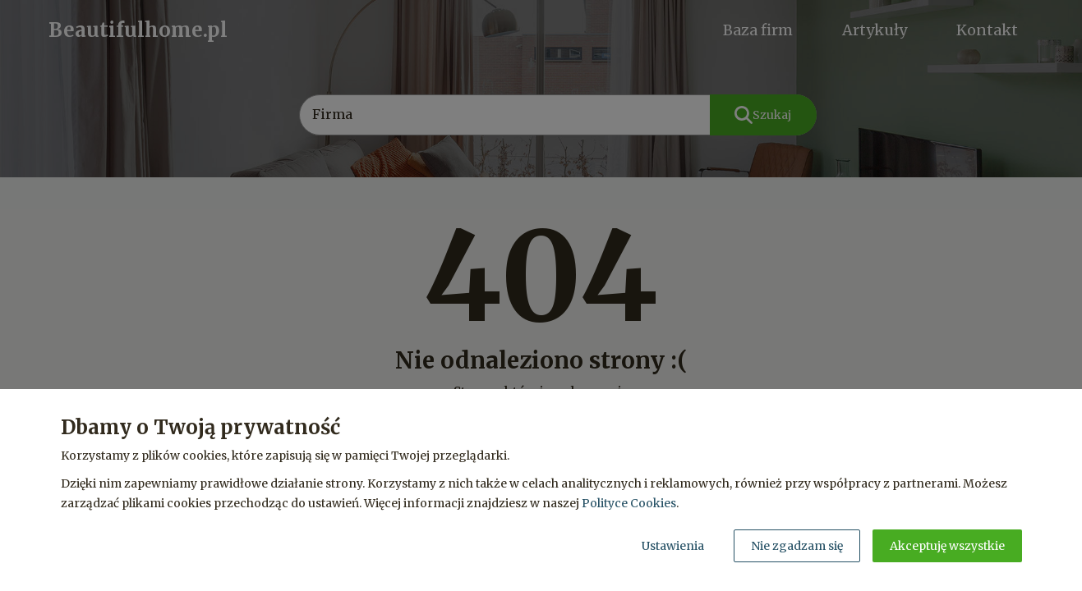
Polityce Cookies (629, 503)
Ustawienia (673, 545)
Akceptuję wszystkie (947, 545)
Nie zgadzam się (797, 545)
